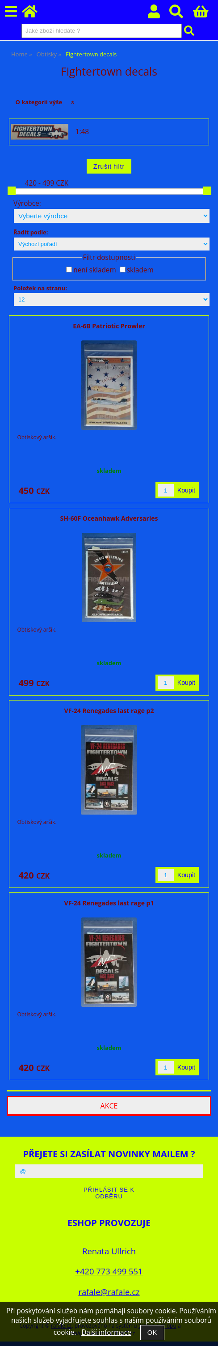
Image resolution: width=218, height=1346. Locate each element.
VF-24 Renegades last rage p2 (109, 710)
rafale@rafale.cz (108, 1291)
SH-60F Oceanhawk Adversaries (109, 518)
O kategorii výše (39, 102)
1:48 (82, 131)
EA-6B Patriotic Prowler (109, 326)
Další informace (106, 1332)
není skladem (94, 270)
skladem (140, 270)
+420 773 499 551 (109, 1271)
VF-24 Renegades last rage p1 (109, 903)
